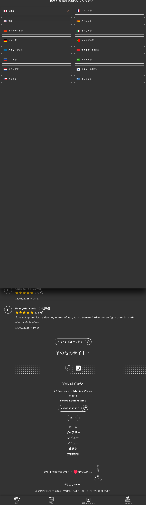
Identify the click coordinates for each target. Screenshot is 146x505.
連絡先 (73, 448)
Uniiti (78, 484)
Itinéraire (127, 500)
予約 (51, 500)
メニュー (73, 443)
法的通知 (73, 454)
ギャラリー (73, 432)
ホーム (73, 427)
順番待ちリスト (88, 500)
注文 (17, 500)
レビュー (73, 437)
